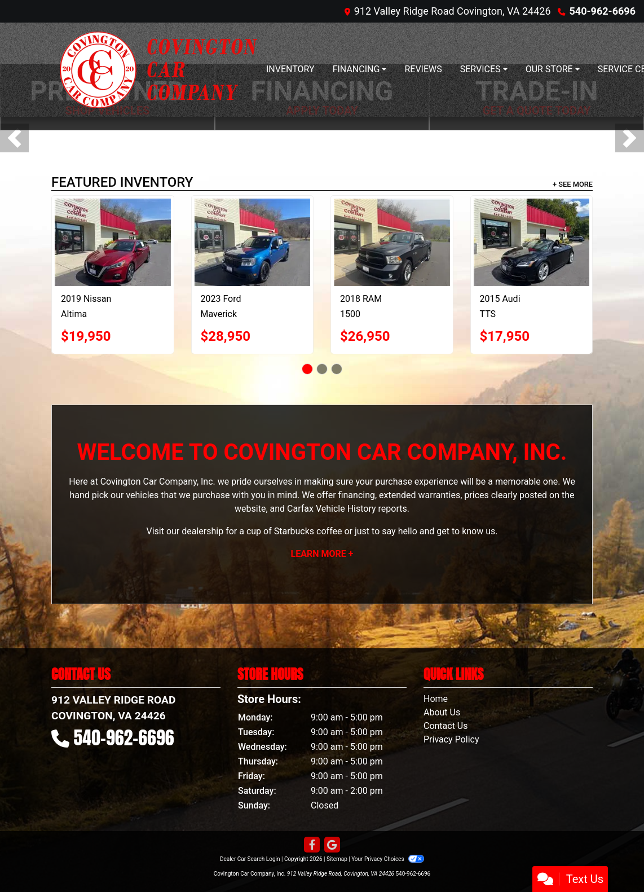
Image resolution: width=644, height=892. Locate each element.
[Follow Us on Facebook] (312, 845)
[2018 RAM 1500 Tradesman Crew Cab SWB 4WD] (401, 242)
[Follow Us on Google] (332, 845)
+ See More (573, 184)
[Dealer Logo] (158, 70)
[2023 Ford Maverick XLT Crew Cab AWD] (261, 242)
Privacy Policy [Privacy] (451, 739)
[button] (14, 138)
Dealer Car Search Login (250, 859)
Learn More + (322, 553)
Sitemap (337, 859)
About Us (442, 712)
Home (436, 698)
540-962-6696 (603, 11)
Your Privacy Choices (387, 859)
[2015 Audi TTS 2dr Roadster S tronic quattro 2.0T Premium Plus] (540, 242)
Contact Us (446, 725)
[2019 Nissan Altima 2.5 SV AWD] (122, 242)
